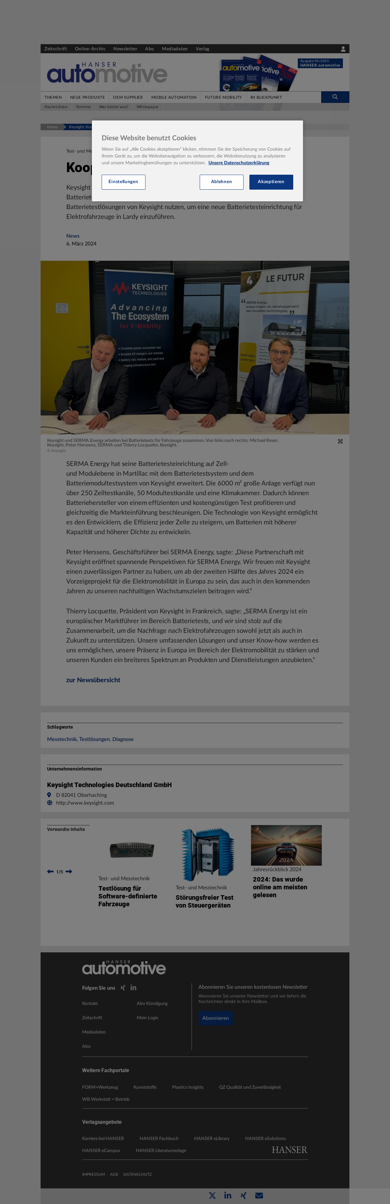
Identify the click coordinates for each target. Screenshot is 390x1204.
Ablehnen (221, 182)
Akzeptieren (271, 182)
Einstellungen (123, 182)
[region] (197, 160)
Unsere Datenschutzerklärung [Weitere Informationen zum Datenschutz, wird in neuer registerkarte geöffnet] (238, 163)
